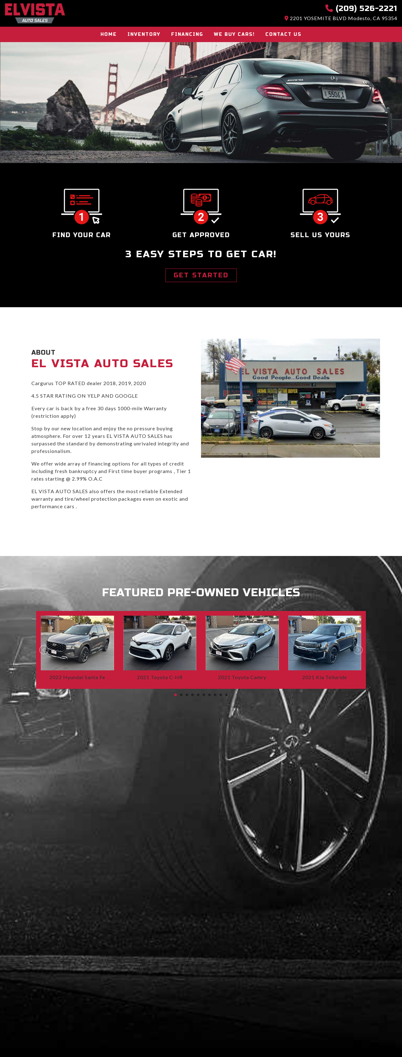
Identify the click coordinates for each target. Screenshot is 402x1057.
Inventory (144, 34)
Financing (187, 34)
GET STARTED (201, 275)
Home (108, 34)
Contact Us (283, 34)
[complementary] (383, 1038)
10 (226, 695)
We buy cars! (234, 34)
